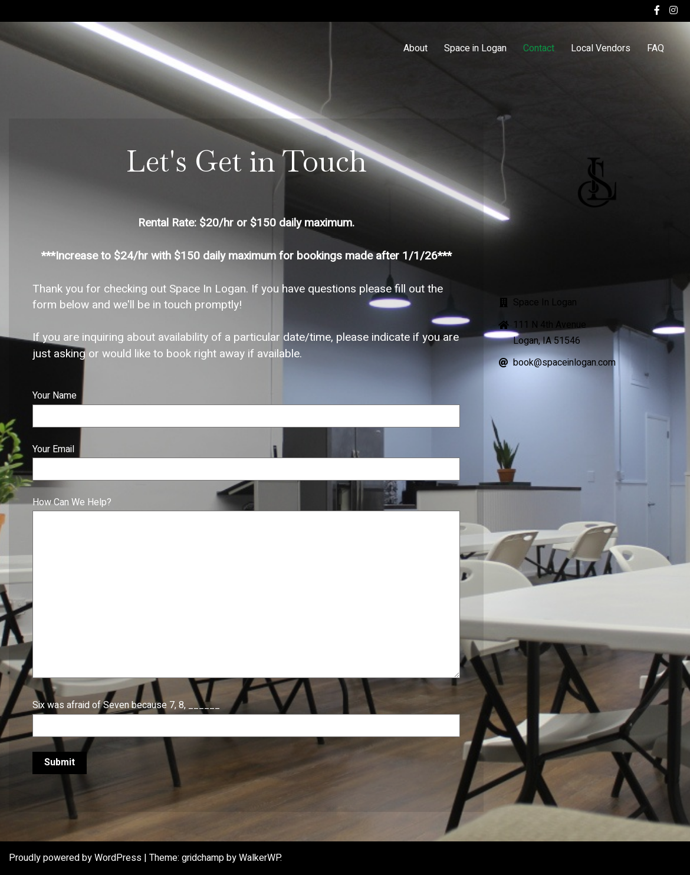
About (415, 48)
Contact (538, 48)
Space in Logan (475, 48)
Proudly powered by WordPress (76, 858)
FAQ (655, 48)
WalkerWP (259, 858)
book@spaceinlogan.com (564, 363)
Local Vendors (600, 48)
